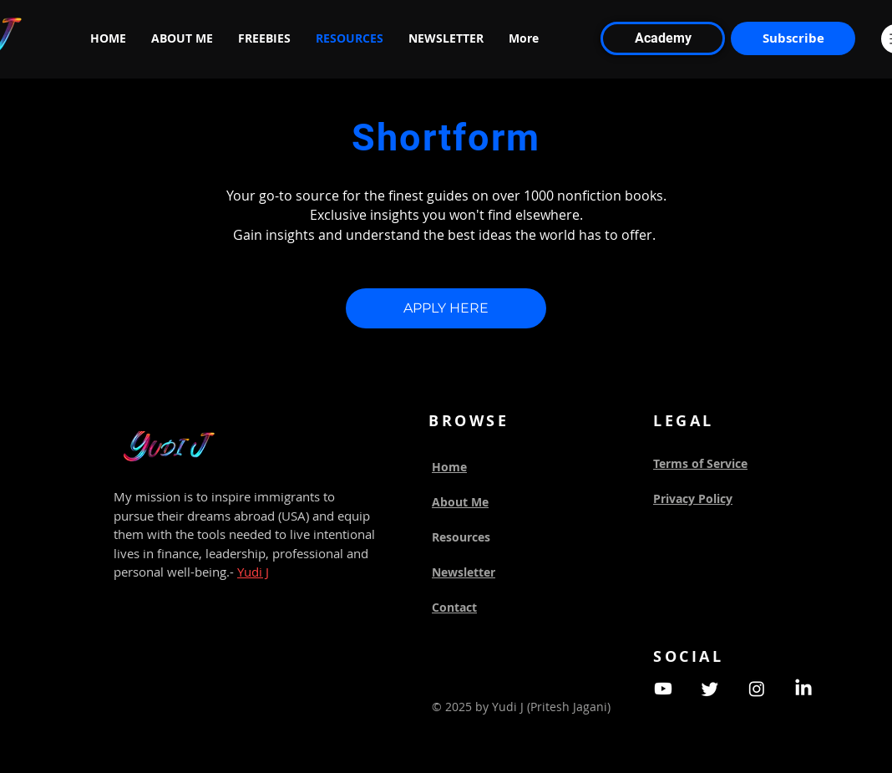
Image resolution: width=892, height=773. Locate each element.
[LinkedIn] (803, 689)
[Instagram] (757, 689)
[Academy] (663, 38)
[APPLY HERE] (446, 308)
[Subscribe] (793, 38)
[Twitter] (710, 689)
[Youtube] (663, 689)
